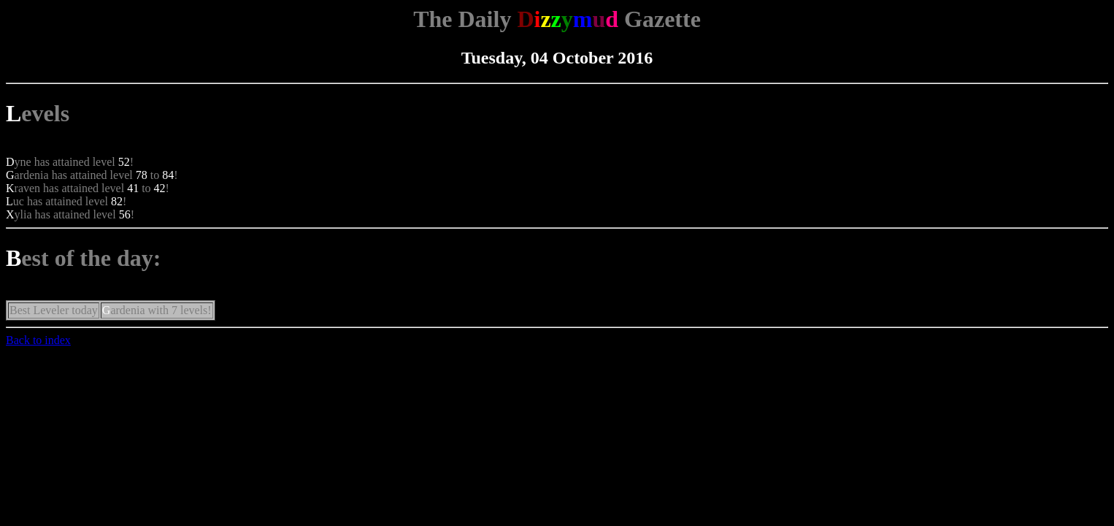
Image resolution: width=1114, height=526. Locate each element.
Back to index (38, 340)
